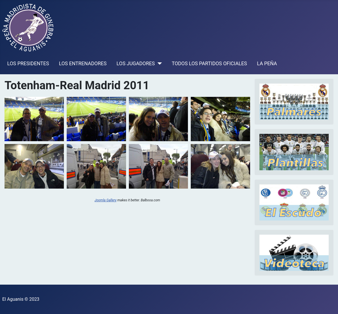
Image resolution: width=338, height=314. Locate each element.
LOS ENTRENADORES (83, 63)
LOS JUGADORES (135, 63)
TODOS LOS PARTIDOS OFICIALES (209, 63)
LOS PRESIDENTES (28, 63)
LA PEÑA (267, 63)
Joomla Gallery (106, 200)
